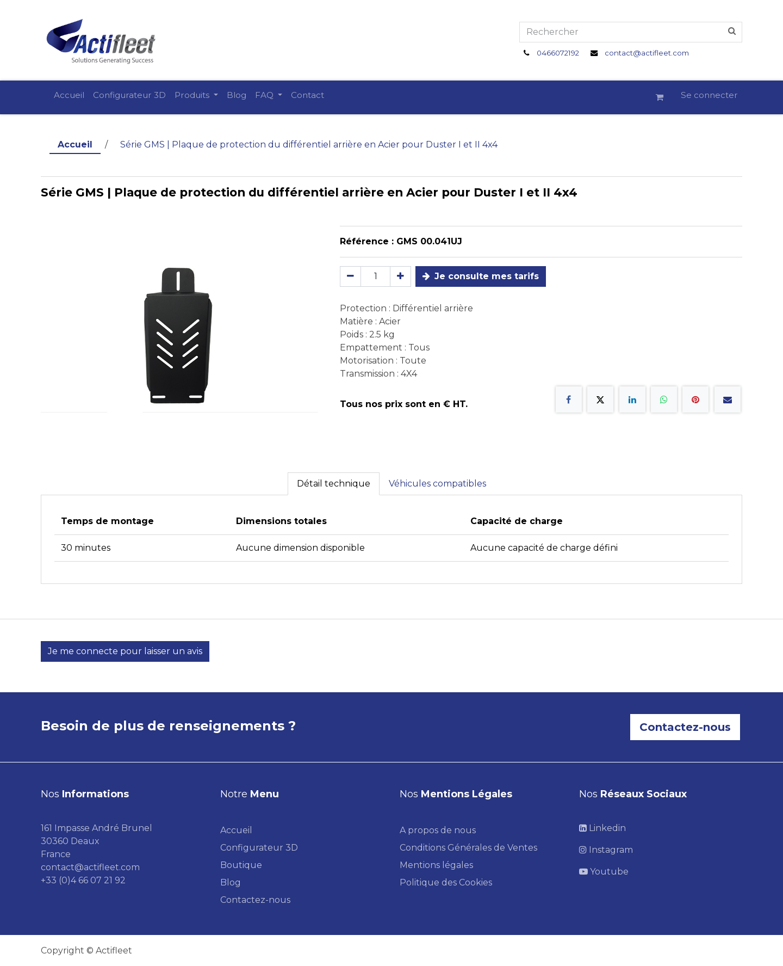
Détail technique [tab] (333, 483)
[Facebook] (569, 399)
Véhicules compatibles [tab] (437, 483)
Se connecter (709, 95)
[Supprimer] (350, 276)
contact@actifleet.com (647, 52)
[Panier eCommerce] (663, 97)
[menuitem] (69, 95)
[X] (600, 399)
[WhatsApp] (664, 399)
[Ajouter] (400, 276)
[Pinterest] (695, 399)
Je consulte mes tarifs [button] (480, 276)
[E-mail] (727, 399)
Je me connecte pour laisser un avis (125, 651)
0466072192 (558, 52)
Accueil (75, 144)
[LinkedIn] (632, 399)
